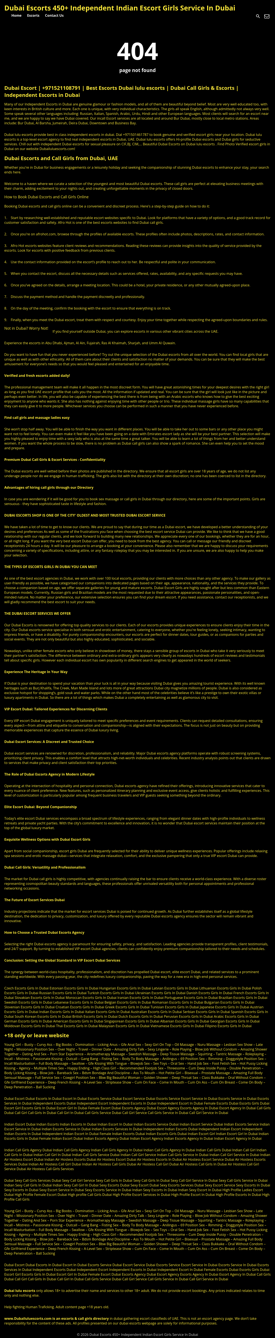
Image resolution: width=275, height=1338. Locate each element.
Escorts (33, 15)
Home (16, 15)
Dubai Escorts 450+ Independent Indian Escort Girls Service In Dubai (119, 7)
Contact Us (54, 15)
